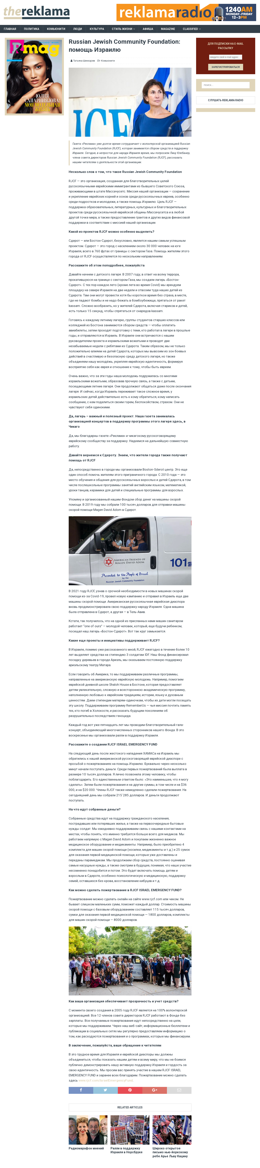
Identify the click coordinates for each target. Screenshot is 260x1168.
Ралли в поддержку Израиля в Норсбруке (127, 1150)
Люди (77, 28)
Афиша (148, 28)
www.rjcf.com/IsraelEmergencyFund (105, 1080)
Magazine (168, 28)
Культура (97, 28)
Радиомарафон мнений (86, 1148)
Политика (31, 28)
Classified (190, 28)
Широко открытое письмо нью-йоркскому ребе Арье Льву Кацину (170, 1152)
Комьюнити (56, 28)
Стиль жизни (122, 28)
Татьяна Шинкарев (84, 60)
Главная (10, 28)
